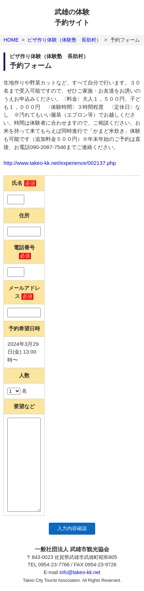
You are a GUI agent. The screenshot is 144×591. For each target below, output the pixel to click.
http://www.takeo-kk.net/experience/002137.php (60, 163)
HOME (11, 40)
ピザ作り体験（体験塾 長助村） (64, 40)
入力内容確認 (72, 528)
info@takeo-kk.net (79, 572)
